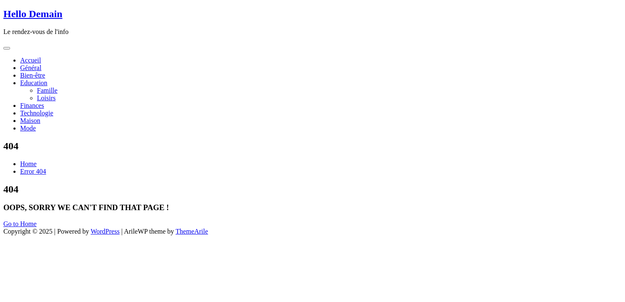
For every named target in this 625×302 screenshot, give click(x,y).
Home (28, 163)
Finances (32, 105)
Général (31, 67)
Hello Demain (33, 13)
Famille (47, 90)
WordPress (105, 231)
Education (33, 82)
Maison (30, 120)
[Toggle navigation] (6, 48)
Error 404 (33, 171)
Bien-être (32, 75)
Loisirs (46, 98)
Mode (28, 128)
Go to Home (20, 223)
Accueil (30, 60)
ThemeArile (191, 231)
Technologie (36, 113)
